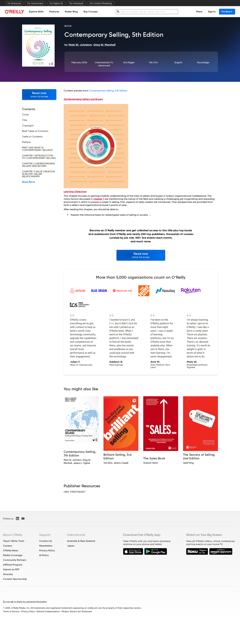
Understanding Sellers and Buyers (83, 99)
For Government (35, 3)
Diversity (8, 574)
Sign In (212, 11)
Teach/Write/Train (13, 541)
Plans (199, 11)
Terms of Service (11, 611)
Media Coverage (12, 555)
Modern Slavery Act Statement (77, 611)
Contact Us (45, 541)
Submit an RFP (11, 569)
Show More (28, 182)
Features (54, 11)
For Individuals (76, 3)
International (76, 535)
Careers (7, 545)
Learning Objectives (75, 191)
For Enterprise (14, 3)
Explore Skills (36, 11)
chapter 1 (98, 199)
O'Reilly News (10, 550)
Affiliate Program (12, 564)
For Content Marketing (101, 3)
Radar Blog (71, 11)
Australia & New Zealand (81, 541)
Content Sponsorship (15, 579)
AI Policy (44, 555)
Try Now (227, 11)
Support (45, 535)
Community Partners (14, 560)
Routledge (203, 62)
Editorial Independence (48, 611)
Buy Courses (91, 11)
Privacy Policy (47, 550)
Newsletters (45, 545)
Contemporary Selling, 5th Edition (108, 90)
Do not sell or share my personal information (25, 601)
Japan (70, 545)
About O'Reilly (12, 535)
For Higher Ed (56, 3)
